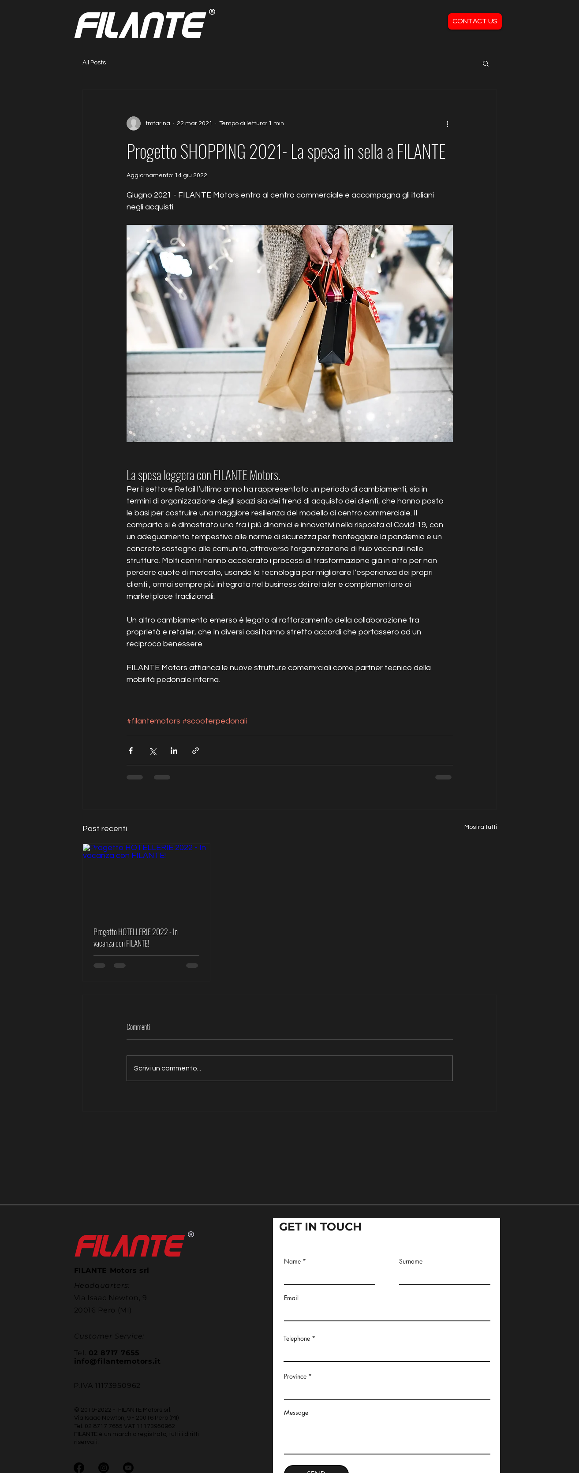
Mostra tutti (480, 827)
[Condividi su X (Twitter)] (152, 750)
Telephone (297, 1338)
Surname (410, 1261)
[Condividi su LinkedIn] (174, 750)
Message (296, 1413)
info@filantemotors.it (117, 1361)
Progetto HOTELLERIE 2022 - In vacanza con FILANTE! (135, 937)
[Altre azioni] (447, 123)
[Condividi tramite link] (195, 750)
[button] (486, 63)
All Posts (94, 63)
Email (291, 1298)
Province (295, 1376)
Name (292, 1261)
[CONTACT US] (475, 21)
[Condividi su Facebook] (131, 750)
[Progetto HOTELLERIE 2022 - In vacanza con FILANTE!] (146, 879)
